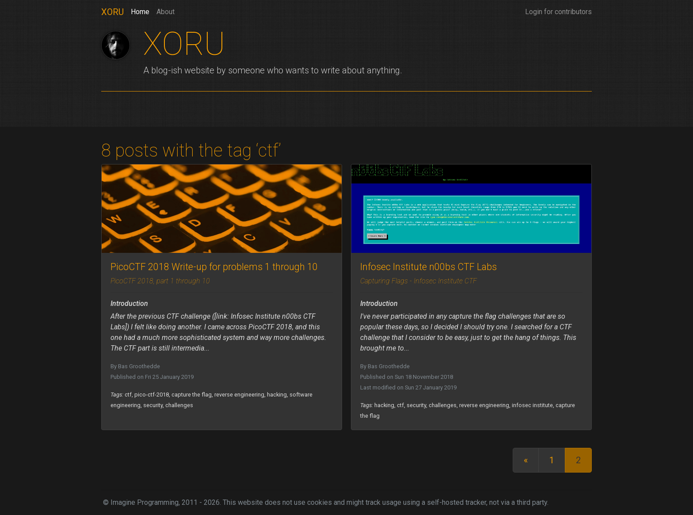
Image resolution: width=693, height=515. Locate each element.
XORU (112, 12)
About (165, 12)
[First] (526, 460)
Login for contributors (558, 12)
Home (140, 11)
